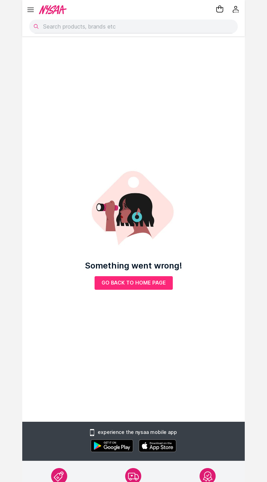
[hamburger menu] (30, 9)
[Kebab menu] (236, 9)
